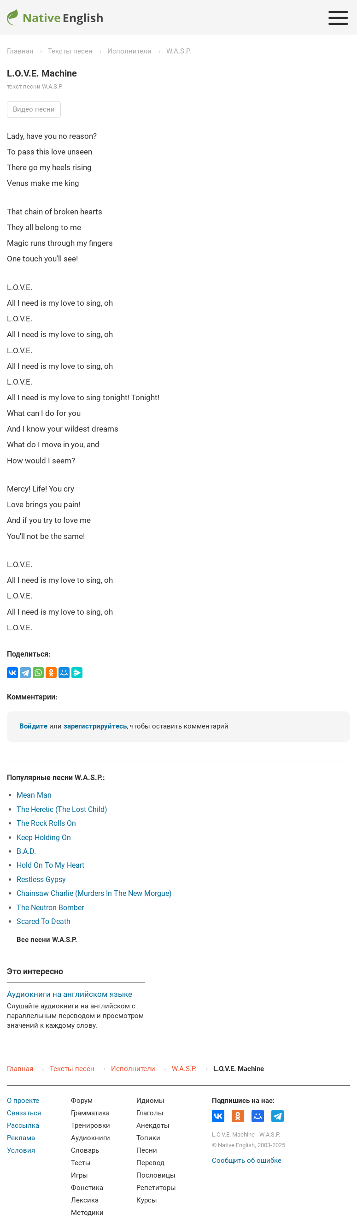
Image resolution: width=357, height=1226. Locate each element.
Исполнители (129, 51)
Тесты (81, 1163)
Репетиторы (156, 1188)
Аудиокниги (90, 1138)
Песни (146, 1150)
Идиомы (150, 1100)
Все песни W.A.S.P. (47, 940)
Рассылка (23, 1125)
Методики (87, 1212)
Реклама (21, 1138)
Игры (79, 1175)
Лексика (85, 1200)
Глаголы (150, 1113)
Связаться (24, 1113)
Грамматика (90, 1113)
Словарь (85, 1150)
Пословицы (156, 1175)
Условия (21, 1150)
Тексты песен (70, 51)
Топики (148, 1138)
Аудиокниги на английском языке (69, 994)
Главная (20, 51)
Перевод (150, 1163)
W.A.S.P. (178, 51)
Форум (82, 1100)
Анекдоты (153, 1125)
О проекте (23, 1100)
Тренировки (90, 1125)
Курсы (146, 1200)
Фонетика (87, 1188)
